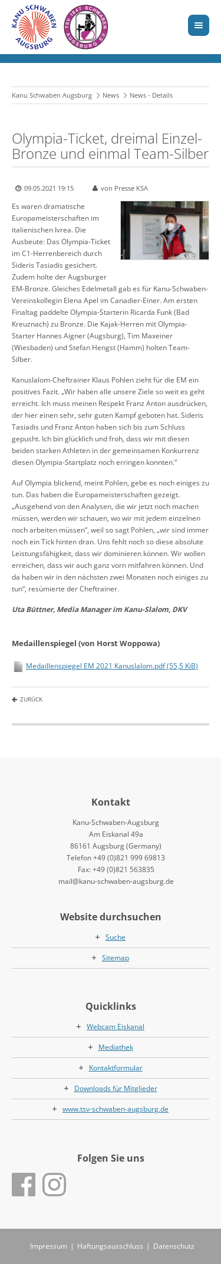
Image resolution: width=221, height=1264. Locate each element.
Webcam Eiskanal (115, 1027)
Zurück (31, 699)
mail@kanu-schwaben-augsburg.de (116, 881)
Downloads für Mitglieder (115, 1088)
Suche (115, 937)
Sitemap (115, 958)
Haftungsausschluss (110, 1246)
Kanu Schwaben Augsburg (52, 95)
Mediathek (115, 1047)
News (111, 95)
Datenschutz (173, 1246)
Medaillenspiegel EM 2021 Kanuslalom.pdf (112, 666)
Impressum (48, 1246)
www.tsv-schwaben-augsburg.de (115, 1109)
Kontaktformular (116, 1068)
